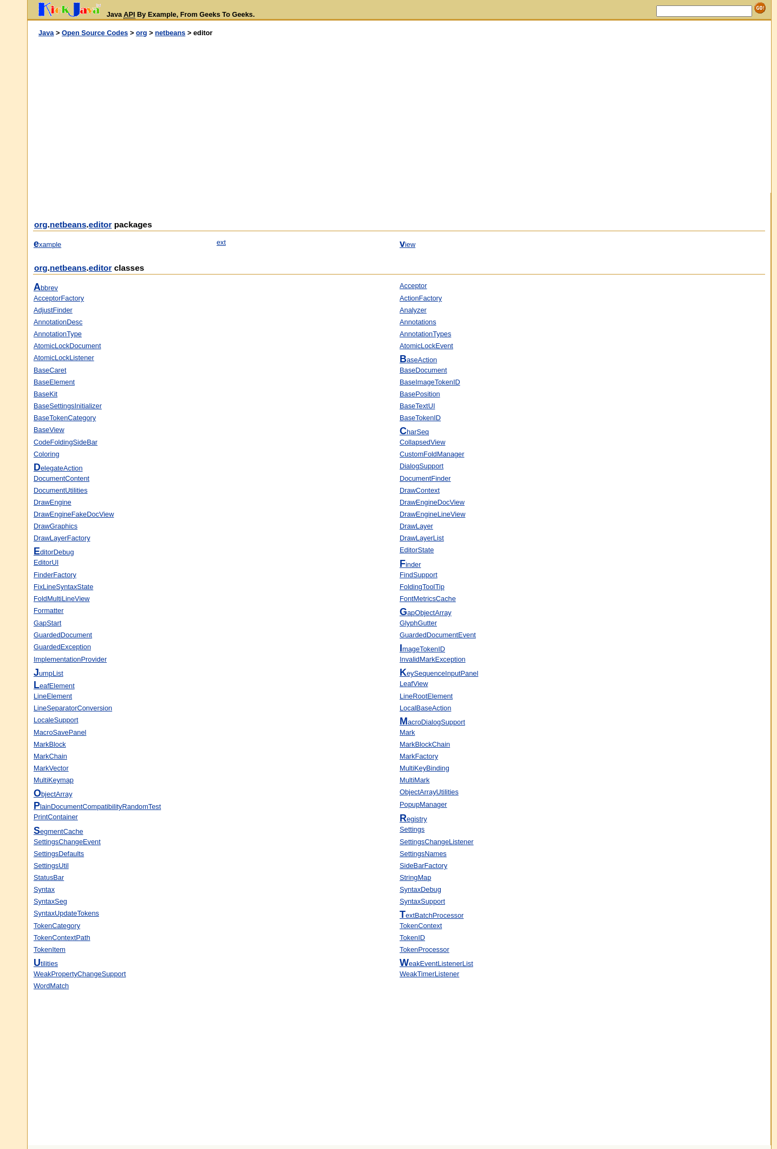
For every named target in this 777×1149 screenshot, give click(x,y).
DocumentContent (61, 478)
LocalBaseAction (425, 708)
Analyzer (413, 310)
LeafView (414, 684)
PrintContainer (56, 817)
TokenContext (421, 926)
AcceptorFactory (59, 298)
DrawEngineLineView (432, 514)
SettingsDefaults (59, 854)
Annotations (418, 322)
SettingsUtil (51, 865)
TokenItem (50, 949)
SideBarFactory (423, 865)
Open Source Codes (95, 33)
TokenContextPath (62, 937)
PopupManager (423, 804)
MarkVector (51, 768)
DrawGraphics (55, 526)
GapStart (47, 623)
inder (410, 564)
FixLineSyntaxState (63, 587)
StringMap (415, 877)
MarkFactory (419, 756)
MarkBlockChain (425, 744)
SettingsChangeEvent (67, 842)
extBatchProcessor (431, 915)
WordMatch (51, 986)
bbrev (46, 288)
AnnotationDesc (58, 322)
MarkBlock (50, 744)
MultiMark (414, 780)
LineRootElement (426, 696)
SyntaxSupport (422, 901)
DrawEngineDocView (432, 502)
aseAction (418, 360)
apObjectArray (426, 613)
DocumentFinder (425, 478)
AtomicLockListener (64, 358)
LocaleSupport (56, 720)
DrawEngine (52, 502)
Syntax (44, 889)
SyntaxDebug (420, 889)
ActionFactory (421, 298)
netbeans (170, 33)
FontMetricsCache (428, 599)
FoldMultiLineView (62, 599)
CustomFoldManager (432, 454)
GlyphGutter (418, 623)
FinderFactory (55, 575)
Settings (412, 829)
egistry (413, 819)
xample (47, 244)
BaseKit (45, 394)
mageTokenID (422, 649)
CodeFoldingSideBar (65, 442)
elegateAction (58, 468)
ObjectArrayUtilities (429, 792)
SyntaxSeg (50, 901)
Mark (407, 732)
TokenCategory (57, 926)
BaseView (49, 430)
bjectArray (53, 794)
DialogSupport (421, 466)
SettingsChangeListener (437, 842)
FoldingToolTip (422, 587)
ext (221, 242)
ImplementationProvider (70, 659)
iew (407, 244)
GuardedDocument (63, 635)
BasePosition (420, 394)
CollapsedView (422, 442)
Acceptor (413, 286)
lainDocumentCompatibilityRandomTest (97, 806)
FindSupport (419, 575)
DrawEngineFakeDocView (74, 514)
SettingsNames (423, 854)
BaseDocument (423, 370)
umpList (48, 673)
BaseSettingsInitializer (68, 406)
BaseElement (54, 382)
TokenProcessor (424, 949)
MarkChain (50, 756)
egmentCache (58, 831)
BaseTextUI (417, 406)
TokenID (412, 937)
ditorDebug (54, 552)
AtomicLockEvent (426, 346)
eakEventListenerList (436, 963)
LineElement (53, 696)
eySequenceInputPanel (439, 673)
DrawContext (420, 490)
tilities (46, 963)
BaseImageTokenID (430, 382)
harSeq (414, 432)
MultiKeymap (54, 780)
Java (46, 33)
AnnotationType (58, 334)
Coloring (47, 454)
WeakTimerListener (429, 974)
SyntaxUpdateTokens (66, 913)
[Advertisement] (213, 115)
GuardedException (62, 647)
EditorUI (46, 562)
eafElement (54, 686)
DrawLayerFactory (62, 538)
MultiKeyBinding (424, 768)
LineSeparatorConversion (73, 708)
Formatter (48, 610)
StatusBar (49, 877)
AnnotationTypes (425, 334)
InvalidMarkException (433, 659)
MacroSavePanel (60, 732)
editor (100, 224)
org (141, 33)
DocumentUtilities (61, 490)
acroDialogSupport (432, 722)
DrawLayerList (422, 538)
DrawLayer (416, 526)
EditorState (417, 550)
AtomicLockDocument (67, 346)
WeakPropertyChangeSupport (80, 974)
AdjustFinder (53, 310)
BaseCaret (50, 370)
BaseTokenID (420, 418)
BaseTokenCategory (65, 418)
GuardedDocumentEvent (438, 635)
